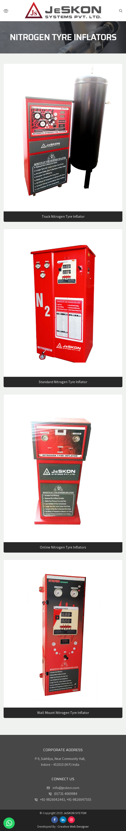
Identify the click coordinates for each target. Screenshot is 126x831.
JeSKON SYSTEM (74, 813)
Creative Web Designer (73, 826)
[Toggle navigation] (5, 10)
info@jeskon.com (65, 787)
